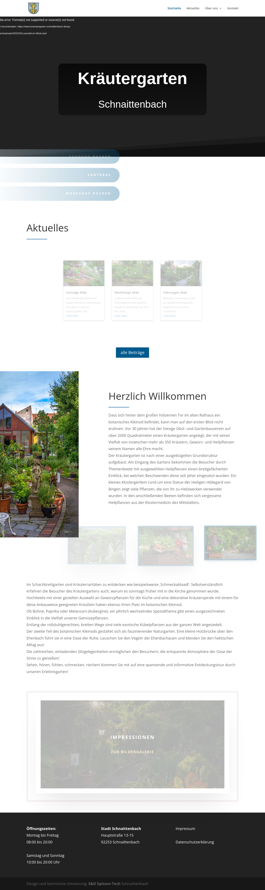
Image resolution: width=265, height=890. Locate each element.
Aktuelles (193, 8)
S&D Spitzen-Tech (104, 883)
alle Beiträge (132, 352)
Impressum (185, 828)
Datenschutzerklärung (195, 841)
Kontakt (232, 8)
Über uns (211, 8)
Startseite (174, 8)
